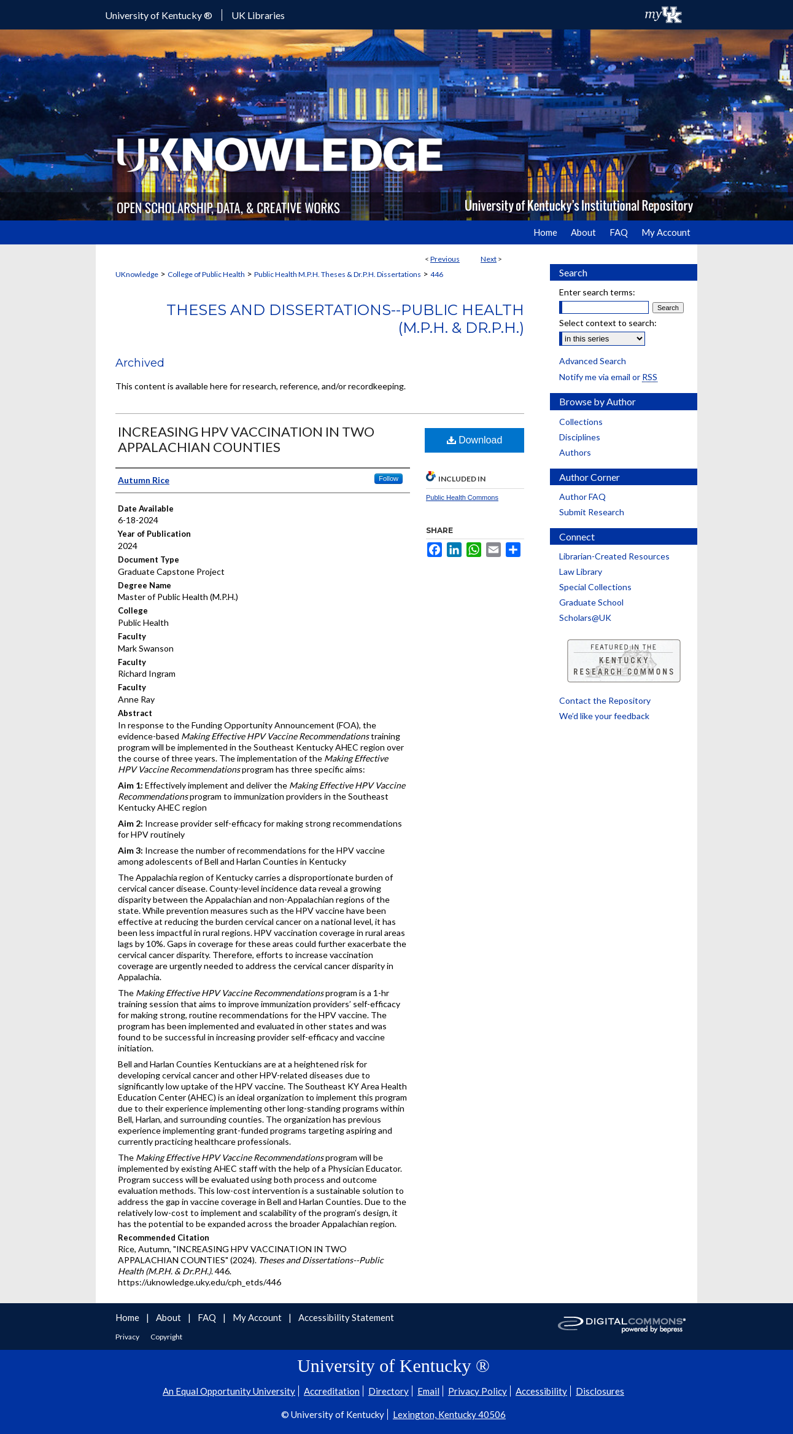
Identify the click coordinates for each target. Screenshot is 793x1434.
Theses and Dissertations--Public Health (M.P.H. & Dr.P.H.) (345, 319)
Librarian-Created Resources (614, 556)
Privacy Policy (477, 1391)
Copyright (166, 1336)
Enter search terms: (597, 292)
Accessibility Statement (346, 1317)
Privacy (128, 1336)
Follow (388, 478)
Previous (445, 258)
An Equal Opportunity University (229, 1391)
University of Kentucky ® (158, 15)
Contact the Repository (605, 700)
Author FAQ (582, 496)
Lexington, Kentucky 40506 (449, 1414)
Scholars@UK (585, 617)
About (169, 1317)
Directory (388, 1391)
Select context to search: (608, 323)
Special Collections (595, 587)
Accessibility (541, 1391)
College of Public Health (206, 274)
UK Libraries (258, 15)
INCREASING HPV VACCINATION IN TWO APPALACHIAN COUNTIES (246, 439)
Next (489, 258)
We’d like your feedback (604, 716)
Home (128, 1317)
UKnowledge (136, 274)
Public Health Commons (462, 497)
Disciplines (579, 437)
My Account (258, 1317)
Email (428, 1391)
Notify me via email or (608, 377)
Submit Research (591, 512)
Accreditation (332, 1391)
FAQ (208, 1317)
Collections (581, 421)
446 (436, 274)
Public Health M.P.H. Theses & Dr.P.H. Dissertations (337, 274)
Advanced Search (592, 361)
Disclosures (600, 1391)
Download (475, 440)
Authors (575, 452)
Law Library (580, 571)
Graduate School (591, 602)
